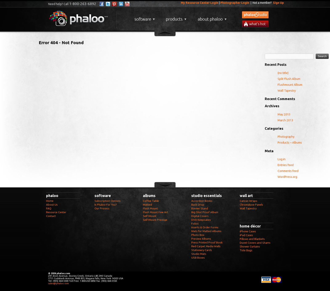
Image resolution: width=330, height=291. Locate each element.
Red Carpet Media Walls (206, 246)
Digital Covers (200, 215)
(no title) (283, 73)
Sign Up (278, 2)
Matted (147, 204)
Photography (286, 136)
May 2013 (284, 114)
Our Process (101, 208)
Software (144, 17)
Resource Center (56, 212)
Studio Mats (198, 253)
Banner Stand (199, 208)
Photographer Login (234, 2)
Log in (281, 159)
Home (49, 200)
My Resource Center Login (199, 2)
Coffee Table (151, 200)
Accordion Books (201, 200)
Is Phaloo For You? (105, 204)
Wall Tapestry (287, 90)
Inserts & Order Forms (204, 227)
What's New (255, 23)
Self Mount (149, 215)
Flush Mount (150, 208)
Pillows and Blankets (252, 238)
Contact (51, 215)
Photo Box (197, 234)
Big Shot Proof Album (204, 212)
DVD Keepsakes (201, 219)
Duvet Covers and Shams (255, 242)
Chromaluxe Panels (251, 204)
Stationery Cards (201, 250)
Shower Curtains (250, 246)
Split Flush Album (289, 79)
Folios (195, 223)
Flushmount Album (290, 84)
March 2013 (285, 120)
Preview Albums (201, 238)
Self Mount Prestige (155, 219)
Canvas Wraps (248, 200)
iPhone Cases (248, 231)
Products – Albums (290, 142)
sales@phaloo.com (58, 283)
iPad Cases (246, 235)
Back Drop (197, 204)
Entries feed (286, 165)
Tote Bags (246, 250)
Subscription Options (107, 200)
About (211, 17)
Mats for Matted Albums (206, 231)
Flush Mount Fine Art (155, 212)
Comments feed (288, 171)
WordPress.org (287, 177)
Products (175, 17)
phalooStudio (255, 14)
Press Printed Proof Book (207, 242)
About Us (52, 204)
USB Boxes (198, 257)
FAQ (48, 208)
